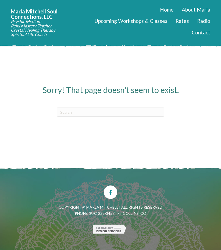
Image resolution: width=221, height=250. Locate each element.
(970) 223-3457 (102, 213)
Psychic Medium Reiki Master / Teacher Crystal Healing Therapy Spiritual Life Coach (33, 28)
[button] (110, 192)
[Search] (110, 112)
